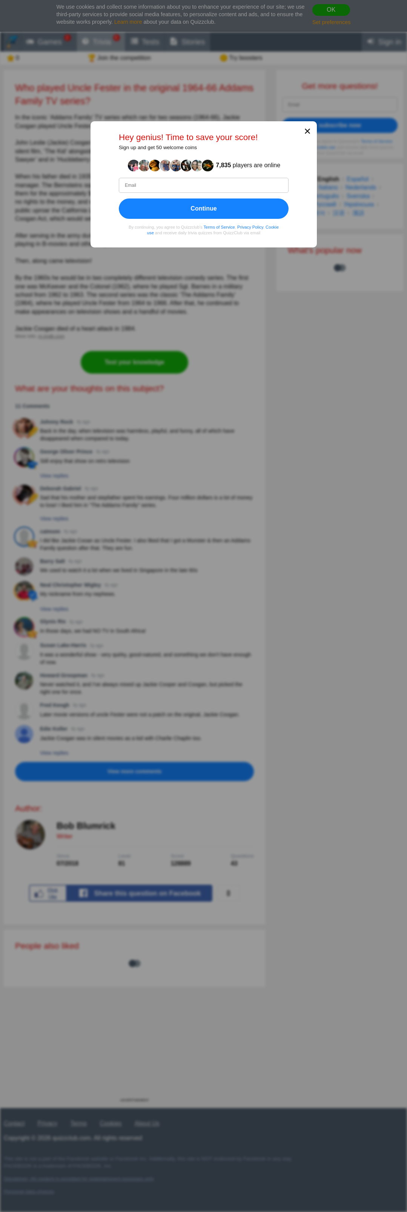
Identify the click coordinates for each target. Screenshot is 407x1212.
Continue (203, 208)
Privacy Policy (250, 227)
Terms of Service (219, 227)
